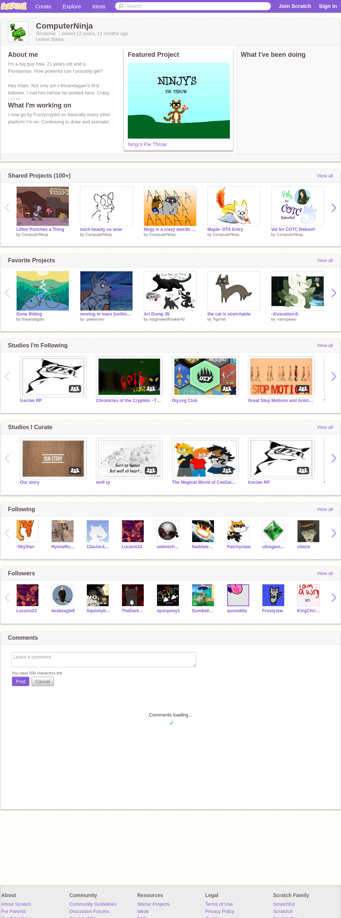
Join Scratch (295, 6)
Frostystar (272, 610)
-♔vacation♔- (285, 314)
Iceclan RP (31, 400)
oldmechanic (169, 546)
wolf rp (103, 482)
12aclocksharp (99, 546)
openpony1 (168, 610)
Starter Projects (153, 904)
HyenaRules (63, 546)
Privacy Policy (220, 911)
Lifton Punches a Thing (40, 229)
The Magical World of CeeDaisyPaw (204, 482)
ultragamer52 (274, 546)
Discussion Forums (89, 911)
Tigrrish (219, 319)
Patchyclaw (239, 546)
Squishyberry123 (99, 610)
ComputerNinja (35, 234)
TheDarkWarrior (134, 610)
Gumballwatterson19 (204, 610)
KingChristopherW (309, 610)
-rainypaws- (287, 319)
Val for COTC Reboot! (293, 229)
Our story (29, 482)
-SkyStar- (25, 546)
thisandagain (33, 319)
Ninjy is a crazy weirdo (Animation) (170, 229)
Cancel (42, 681)
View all (325, 175)
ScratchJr (283, 911)
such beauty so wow (101, 229)
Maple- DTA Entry (225, 229)
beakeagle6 (63, 610)
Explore (72, 6)
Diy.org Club (184, 400)
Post (20, 681)
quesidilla (237, 610)
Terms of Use (219, 904)
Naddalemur (204, 546)
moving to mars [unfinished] (106, 314)
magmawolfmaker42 (167, 319)
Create (43, 6)
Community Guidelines (93, 904)
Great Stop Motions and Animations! (280, 400)
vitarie (303, 546)
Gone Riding (29, 314)
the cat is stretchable (229, 314)
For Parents (13, 911)
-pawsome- (95, 319)
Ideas (99, 6)
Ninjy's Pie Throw (147, 144)
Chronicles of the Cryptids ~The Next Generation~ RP (128, 400)
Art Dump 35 (156, 314)
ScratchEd (284, 904)
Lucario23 (132, 546)
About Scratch (16, 904)
